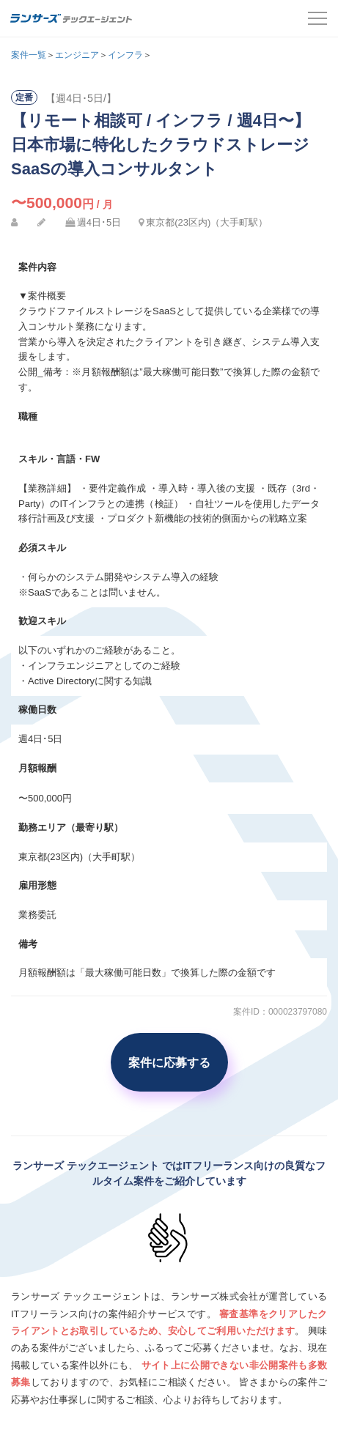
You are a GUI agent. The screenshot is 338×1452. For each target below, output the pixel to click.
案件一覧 (28, 55)
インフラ (125, 55)
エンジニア (77, 55)
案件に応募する (169, 1062)
